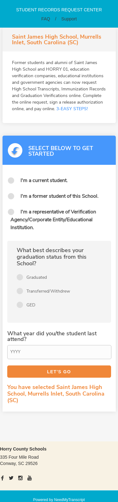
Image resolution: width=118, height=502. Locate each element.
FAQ (45, 18)
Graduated (36, 277)
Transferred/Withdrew (48, 291)
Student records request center (59, 10)
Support (69, 18)
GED (30, 305)
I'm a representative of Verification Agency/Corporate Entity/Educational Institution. (53, 219)
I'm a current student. (44, 180)
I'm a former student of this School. (59, 196)
